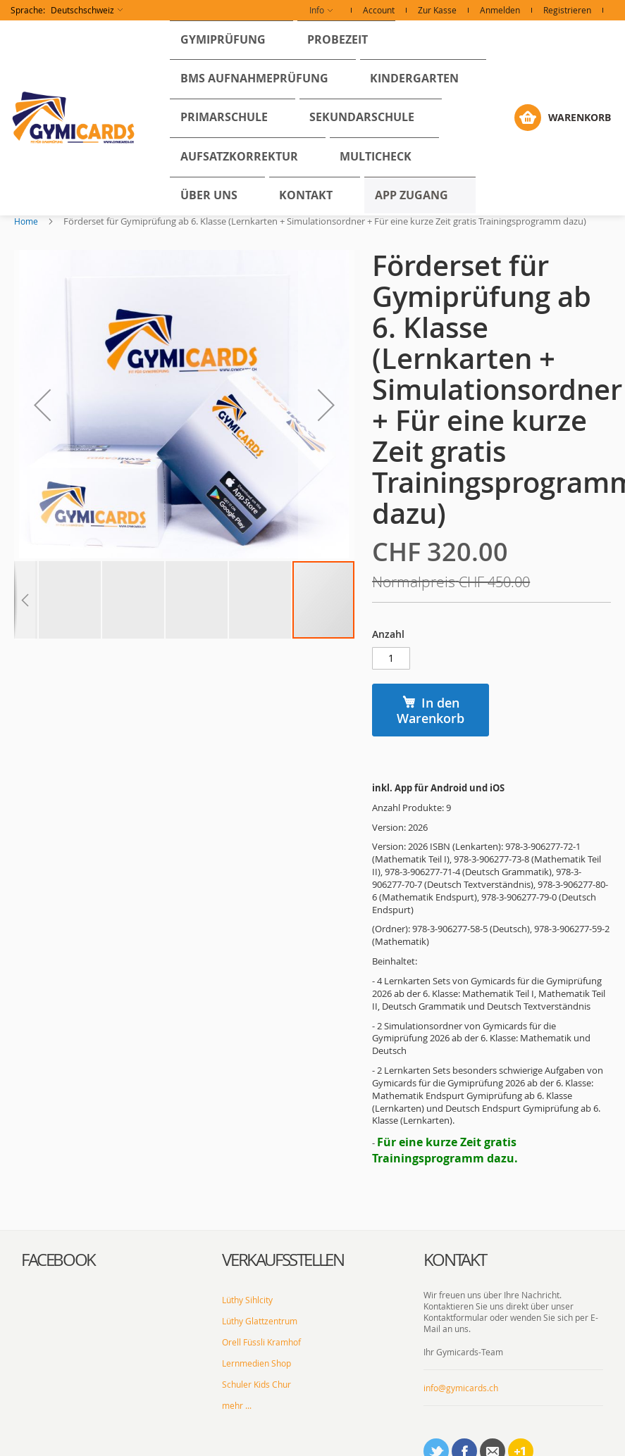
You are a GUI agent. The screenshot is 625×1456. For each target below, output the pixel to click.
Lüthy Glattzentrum (259, 1256)
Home (26, 144)
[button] (67, 10)
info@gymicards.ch (460, 1323)
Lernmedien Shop (256, 1299)
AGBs (379, 1438)
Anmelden (500, 9)
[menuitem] (211, 34)
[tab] (111, 1196)
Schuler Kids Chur (256, 1320)
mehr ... (237, 1341)
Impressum (338, 1438)
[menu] (343, 79)
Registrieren (567, 9)
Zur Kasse (437, 9)
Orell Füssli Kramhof (261, 1278)
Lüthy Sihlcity (247, 1235)
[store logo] (74, 80)
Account (379, 9)
